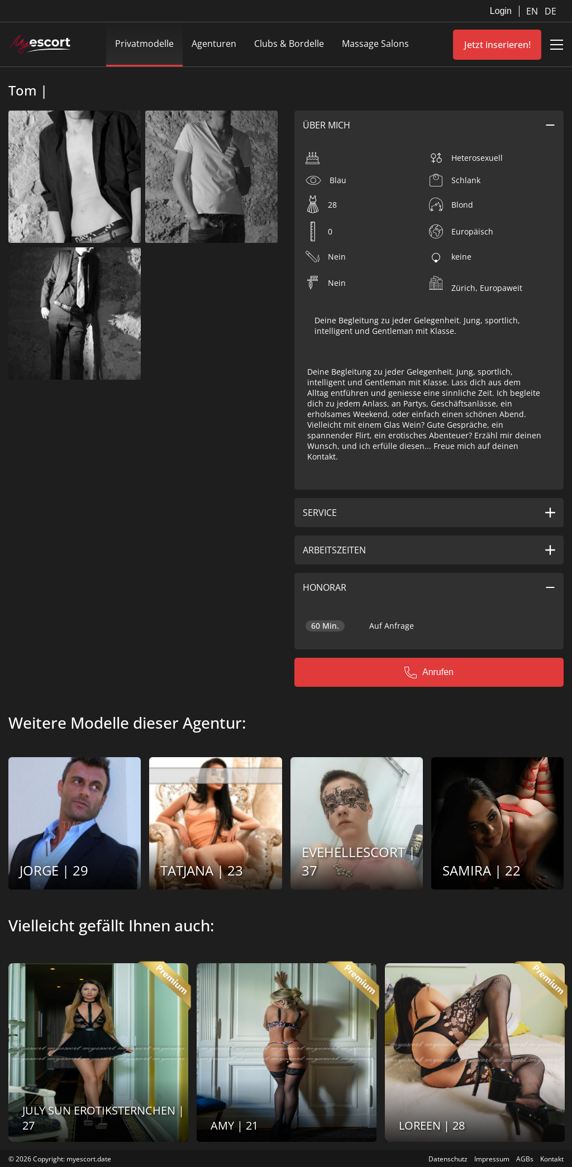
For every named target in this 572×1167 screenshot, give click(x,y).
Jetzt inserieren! (497, 45)
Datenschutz (448, 1159)
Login (501, 11)
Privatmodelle (144, 43)
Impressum (491, 1159)
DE (550, 11)
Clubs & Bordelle (289, 43)
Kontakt (552, 1159)
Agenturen (214, 43)
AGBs (524, 1159)
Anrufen (429, 672)
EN (533, 11)
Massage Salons (375, 43)
